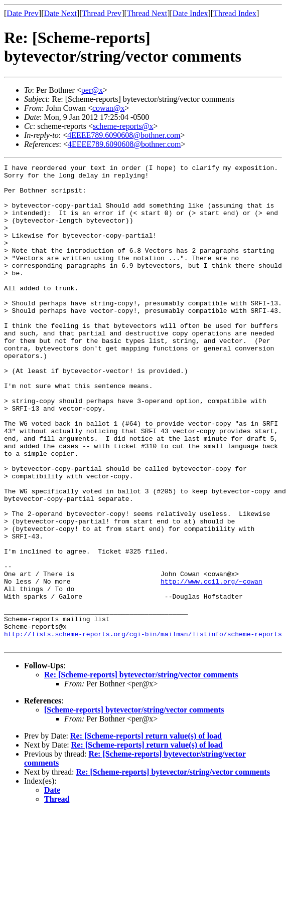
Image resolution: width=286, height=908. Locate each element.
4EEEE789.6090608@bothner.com (123, 135)
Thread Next (147, 13)
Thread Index (234, 13)
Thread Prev (101, 13)
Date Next (60, 13)
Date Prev (23, 13)
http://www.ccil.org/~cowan (211, 665)
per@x (92, 90)
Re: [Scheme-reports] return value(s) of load (146, 832)
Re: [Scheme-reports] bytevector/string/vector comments (141, 771)
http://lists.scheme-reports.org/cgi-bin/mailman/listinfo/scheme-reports (143, 728)
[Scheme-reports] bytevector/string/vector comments (134, 806)
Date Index (190, 13)
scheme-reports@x (123, 126)
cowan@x (108, 108)
